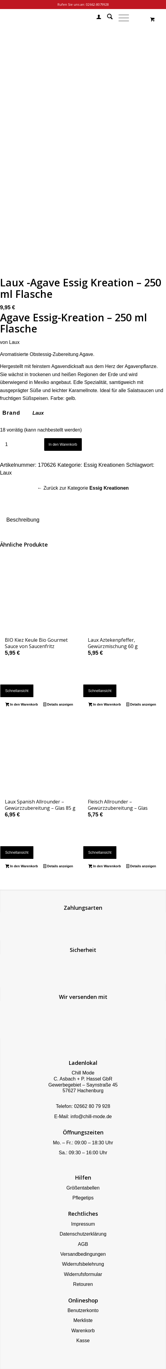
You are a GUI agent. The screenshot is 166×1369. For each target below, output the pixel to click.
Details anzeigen (58, 705)
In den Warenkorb (63, 444)
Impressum (83, 1224)
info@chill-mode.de (91, 1116)
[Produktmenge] (6, 444)
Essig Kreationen (104, 465)
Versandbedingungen (83, 1254)
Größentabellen (83, 1187)
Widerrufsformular (83, 1274)
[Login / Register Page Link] (96, 18)
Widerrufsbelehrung (83, 1264)
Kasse (83, 1340)
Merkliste (83, 1320)
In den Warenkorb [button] (21, 705)
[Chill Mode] (66, 18)
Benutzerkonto (82, 1310)
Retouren (83, 1284)
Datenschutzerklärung (83, 1233)
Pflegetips (83, 1197)
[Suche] (107, 18)
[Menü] (120, 18)
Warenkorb (83, 1330)
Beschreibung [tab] (22, 520)
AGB (83, 1244)
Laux (38, 413)
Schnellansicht (16, 691)
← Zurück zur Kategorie (83, 488)
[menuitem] (96, 18)
